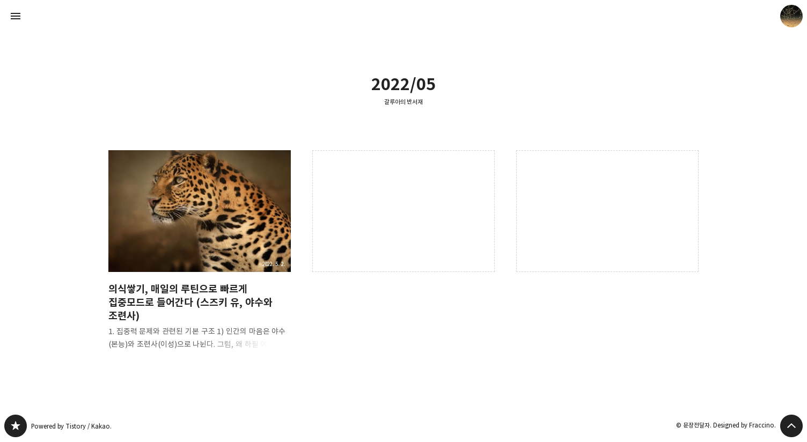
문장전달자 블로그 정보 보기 (791, 16)
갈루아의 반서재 (403, 102)
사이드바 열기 (15, 16)
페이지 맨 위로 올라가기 (791, 426)
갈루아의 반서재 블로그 (15, 426)
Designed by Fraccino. (744, 425)
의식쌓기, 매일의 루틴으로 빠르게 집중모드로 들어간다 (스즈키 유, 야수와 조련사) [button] (200, 258)
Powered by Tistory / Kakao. (71, 426)
